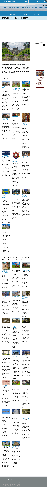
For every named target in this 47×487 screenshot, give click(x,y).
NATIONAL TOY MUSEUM (15, 117)
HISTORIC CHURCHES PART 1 (25, 297)
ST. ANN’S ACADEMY (4, 386)
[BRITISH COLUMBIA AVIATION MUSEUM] (6, 191)
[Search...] (39, 45)
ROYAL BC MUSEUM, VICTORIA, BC (25, 195)
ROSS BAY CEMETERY (25, 324)
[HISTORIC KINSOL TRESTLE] (6, 293)
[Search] (44, 45)
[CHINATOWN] (6, 411)
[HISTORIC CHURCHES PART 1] (26, 293)
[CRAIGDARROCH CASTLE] (16, 443)
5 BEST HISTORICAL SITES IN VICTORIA (15, 325)
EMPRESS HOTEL (24, 356)
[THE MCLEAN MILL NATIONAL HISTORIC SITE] (6, 266)
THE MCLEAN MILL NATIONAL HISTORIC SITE (5, 271)
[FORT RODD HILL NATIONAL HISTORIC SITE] (6, 115)
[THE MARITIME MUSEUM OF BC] (6, 153)
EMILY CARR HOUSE (25, 386)
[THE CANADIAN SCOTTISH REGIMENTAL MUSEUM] (16, 155)
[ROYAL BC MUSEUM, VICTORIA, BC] (26, 191)
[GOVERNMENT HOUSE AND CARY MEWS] (16, 191)
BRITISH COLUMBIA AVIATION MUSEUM (4, 196)
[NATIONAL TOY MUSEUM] (16, 114)
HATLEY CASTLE (6, 229)
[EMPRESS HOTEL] (26, 352)
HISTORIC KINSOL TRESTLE (4, 297)
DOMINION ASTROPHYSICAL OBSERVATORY (16, 416)
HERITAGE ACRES (24, 88)
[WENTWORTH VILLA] (6, 320)
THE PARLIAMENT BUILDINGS (15, 356)
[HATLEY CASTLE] (6, 226)
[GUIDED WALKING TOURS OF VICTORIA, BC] (26, 411)
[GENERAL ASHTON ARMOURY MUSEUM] (26, 117)
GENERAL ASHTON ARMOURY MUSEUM (24, 124)
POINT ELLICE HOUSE (15, 386)
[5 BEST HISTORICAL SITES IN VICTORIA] (16, 320)
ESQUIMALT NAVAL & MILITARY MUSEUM (25, 158)
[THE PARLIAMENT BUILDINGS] (16, 352)
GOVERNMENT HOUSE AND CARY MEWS (15, 195)
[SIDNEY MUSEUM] (6, 83)
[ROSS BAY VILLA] (16, 293)
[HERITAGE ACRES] (26, 84)
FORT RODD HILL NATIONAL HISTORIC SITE (5, 119)
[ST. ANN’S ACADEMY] (6, 382)
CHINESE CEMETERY (4, 356)
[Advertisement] (23, 29)
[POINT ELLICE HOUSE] (16, 382)
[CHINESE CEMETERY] (6, 352)
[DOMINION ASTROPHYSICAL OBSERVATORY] (16, 411)
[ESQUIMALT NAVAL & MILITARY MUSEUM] (26, 153)
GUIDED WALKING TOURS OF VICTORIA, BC (25, 416)
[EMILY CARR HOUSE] (26, 382)
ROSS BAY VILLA (16, 296)
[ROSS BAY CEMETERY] (26, 320)
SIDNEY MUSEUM (4, 87)
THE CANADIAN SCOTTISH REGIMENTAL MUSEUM (16, 161)
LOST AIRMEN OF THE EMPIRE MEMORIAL (16, 88)
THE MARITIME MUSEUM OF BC (6, 156)
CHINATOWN (5, 414)
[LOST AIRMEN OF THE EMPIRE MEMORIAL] (16, 84)
